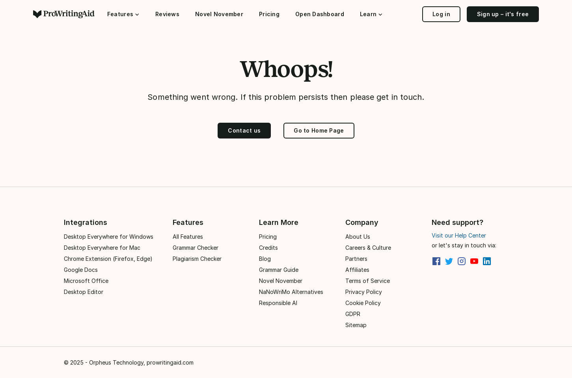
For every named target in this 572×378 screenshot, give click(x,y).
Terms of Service (367, 280)
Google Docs (81, 269)
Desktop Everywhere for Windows (108, 236)
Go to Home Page (319, 130)
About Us (357, 236)
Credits (268, 247)
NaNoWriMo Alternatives (291, 291)
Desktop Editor (83, 291)
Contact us (244, 130)
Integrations (85, 222)
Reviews (167, 14)
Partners (356, 258)
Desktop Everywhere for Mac (102, 247)
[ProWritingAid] (67, 14)
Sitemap (356, 325)
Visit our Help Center (459, 235)
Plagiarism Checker (197, 258)
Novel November (219, 14)
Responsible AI (278, 302)
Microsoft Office (86, 280)
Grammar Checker (195, 247)
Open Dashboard (319, 14)
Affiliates (357, 269)
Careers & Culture (368, 247)
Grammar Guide (278, 269)
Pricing (269, 14)
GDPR (352, 314)
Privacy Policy (363, 291)
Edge (143, 258)
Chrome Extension (87, 258)
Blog (265, 258)
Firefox (124, 258)
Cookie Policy (363, 302)
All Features (188, 236)
